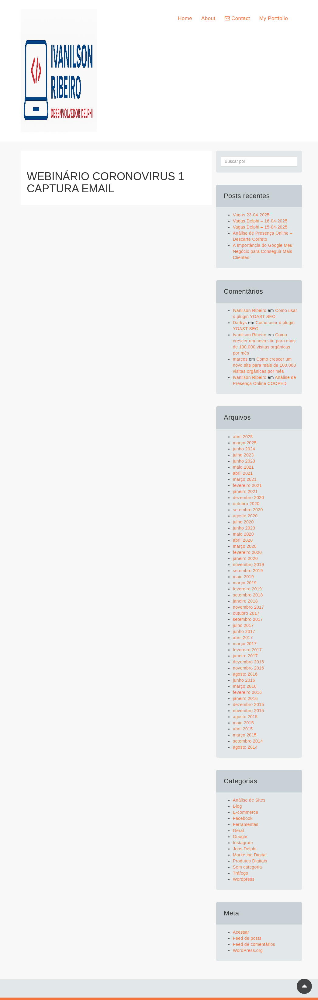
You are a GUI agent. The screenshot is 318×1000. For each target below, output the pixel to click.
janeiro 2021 (245, 491)
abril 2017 (243, 637)
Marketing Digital (250, 854)
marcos (240, 359)
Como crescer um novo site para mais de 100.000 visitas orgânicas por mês (264, 365)
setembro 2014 (248, 741)
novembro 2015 (248, 710)
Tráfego (240, 873)
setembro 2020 (248, 509)
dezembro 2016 (248, 661)
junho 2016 (244, 680)
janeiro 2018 (245, 601)
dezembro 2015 (248, 704)
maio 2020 (243, 534)
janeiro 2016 (245, 698)
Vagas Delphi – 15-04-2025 (260, 227)
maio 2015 (243, 722)
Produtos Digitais (250, 860)
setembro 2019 (248, 570)
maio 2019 (243, 576)
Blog (237, 806)
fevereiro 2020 (247, 552)
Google (240, 836)
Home (185, 18)
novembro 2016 (248, 668)
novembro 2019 (248, 564)
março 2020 (245, 546)
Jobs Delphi (245, 848)
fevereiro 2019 (247, 588)
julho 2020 (243, 521)
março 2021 (245, 479)
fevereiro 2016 (247, 692)
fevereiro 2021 (247, 485)
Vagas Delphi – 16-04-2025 (260, 221)
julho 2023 (243, 455)
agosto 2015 (245, 716)
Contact (237, 18)
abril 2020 (243, 540)
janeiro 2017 (245, 655)
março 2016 (245, 686)
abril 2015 (243, 728)
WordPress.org (248, 950)
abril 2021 (243, 473)
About (208, 18)
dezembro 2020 (248, 497)
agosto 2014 (245, 747)
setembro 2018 (248, 595)
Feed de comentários (254, 944)
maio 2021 (243, 467)
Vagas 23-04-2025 (251, 214)
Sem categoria (247, 867)
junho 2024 (244, 448)
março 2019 (245, 582)
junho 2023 (244, 461)
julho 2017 (243, 625)
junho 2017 (244, 631)
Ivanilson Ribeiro (249, 310)
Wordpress (243, 879)
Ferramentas (245, 824)
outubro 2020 (246, 503)
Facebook (243, 818)
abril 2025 (243, 436)
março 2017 (245, 643)
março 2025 (245, 442)
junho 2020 (244, 528)
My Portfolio (273, 18)
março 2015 (245, 735)
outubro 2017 (246, 613)
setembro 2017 (248, 619)
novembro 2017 (248, 607)
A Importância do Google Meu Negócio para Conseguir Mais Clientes (262, 251)
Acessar (241, 932)
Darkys (240, 322)
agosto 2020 (245, 515)
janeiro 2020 (245, 558)
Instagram (243, 842)
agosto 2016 (245, 674)
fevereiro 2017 (247, 649)
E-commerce (245, 812)
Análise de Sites (249, 800)
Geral (238, 830)
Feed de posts (247, 938)
